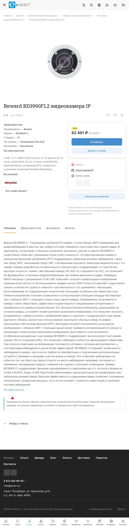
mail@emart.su (12, 485)
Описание (10, 228)
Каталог (9, 457)
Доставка (84, 457)
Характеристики (31, 228)
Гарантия (101, 457)
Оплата (67, 457)
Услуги (24, 457)
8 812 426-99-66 (14, 481)
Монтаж (70, 228)
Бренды (39, 457)
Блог (53, 457)
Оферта (121, 509)
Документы (53, 228)
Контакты (10, 464)
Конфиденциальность (100, 509)
